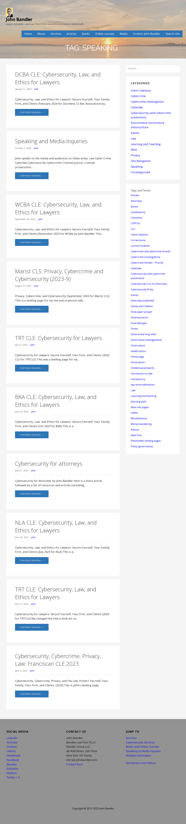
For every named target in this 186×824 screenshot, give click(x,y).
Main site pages (140, 407)
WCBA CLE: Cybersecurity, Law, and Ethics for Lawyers (58, 208)
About (41, 33)
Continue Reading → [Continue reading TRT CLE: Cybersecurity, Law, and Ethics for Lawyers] (32, 627)
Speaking (137, 166)
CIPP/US (135, 223)
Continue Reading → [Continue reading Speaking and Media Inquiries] (32, 175)
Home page (137, 356)
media (134, 412)
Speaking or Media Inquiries (143, 751)
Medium (12, 773)
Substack (12, 768)
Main (134, 149)
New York (136, 435)
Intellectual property (142, 368)
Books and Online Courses (142, 746)
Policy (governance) (142, 446)
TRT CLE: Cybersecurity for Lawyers (58, 338)
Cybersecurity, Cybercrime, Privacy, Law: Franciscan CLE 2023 (58, 659)
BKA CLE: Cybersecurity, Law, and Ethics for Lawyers (55, 400)
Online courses (104, 33)
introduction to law (141, 373)
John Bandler (19, 19)
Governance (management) (146, 340)
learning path (138, 401)
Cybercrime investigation (147, 101)
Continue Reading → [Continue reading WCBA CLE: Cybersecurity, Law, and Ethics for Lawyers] (32, 242)
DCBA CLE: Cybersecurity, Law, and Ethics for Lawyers (58, 78)
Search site (173, 33)
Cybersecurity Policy (142, 289)
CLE (133, 229)
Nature (135, 429)
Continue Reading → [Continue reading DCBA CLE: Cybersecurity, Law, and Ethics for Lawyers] (32, 112)
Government (138, 345)
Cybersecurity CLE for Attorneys (149, 283)
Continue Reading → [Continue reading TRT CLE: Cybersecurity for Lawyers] (32, 368)
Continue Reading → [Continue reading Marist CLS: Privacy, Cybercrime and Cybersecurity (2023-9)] (32, 309)
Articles (71, 33)
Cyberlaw (137, 107)
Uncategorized (140, 172)
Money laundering (141, 424)
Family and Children (142, 306)
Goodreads (13, 755)
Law (133, 138)
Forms (134, 328)
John (36, 89)
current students (140, 245)
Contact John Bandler (146, 33)
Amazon (12, 746)
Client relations (141, 90)
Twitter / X (13, 777)
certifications (138, 212)
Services (56, 33)
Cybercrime (138, 96)
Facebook (13, 760)
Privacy (135, 155)
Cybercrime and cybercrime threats (151, 251)
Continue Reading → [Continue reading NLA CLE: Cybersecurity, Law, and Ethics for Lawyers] (32, 560)
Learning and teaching (143, 396)
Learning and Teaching (146, 144)
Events (135, 133)
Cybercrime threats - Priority (147, 262)
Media (123, 33)
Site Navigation (141, 161)
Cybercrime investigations (145, 257)
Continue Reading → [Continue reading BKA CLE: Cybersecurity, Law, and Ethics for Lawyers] (32, 434)
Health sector (138, 351)
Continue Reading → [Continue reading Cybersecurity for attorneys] (32, 493)
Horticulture (138, 362)
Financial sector (139, 317)
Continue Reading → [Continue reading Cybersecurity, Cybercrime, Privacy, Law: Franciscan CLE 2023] (32, 694)
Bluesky (12, 764)
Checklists (136, 217)
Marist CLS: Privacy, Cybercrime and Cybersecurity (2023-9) (59, 275)
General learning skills (143, 334)
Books (86, 33)
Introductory (138, 379)
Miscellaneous (139, 418)
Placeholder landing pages (146, 440)
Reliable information (138, 755)
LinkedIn (12, 738)
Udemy (11, 751)
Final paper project (141, 312)
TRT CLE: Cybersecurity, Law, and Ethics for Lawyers (55, 593)
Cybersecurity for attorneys (48, 463)
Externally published (142, 300)
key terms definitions (143, 384)
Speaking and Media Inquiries (51, 141)
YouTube (12, 742)
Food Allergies (139, 323)
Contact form (74, 764)
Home (28, 33)
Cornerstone (138, 240)
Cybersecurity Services (140, 742)
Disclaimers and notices (141, 763)
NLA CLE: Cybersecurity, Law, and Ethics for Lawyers (56, 526)
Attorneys (136, 201)
